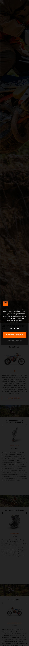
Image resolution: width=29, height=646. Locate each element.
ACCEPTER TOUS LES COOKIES (14, 335)
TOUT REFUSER (14, 328)
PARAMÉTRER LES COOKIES (14, 341)
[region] (14, 323)
